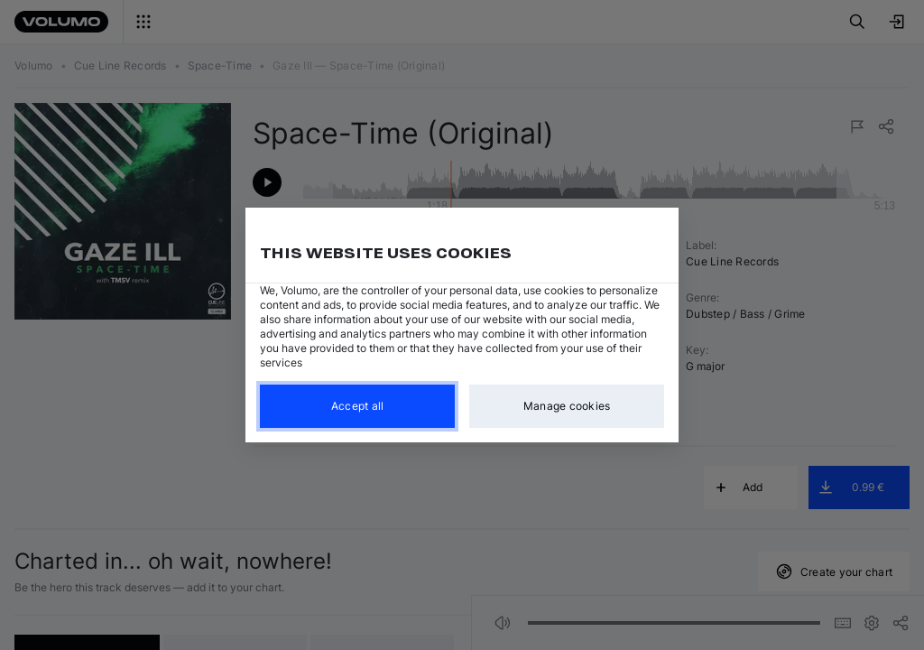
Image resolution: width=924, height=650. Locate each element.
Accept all (357, 406)
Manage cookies (567, 406)
